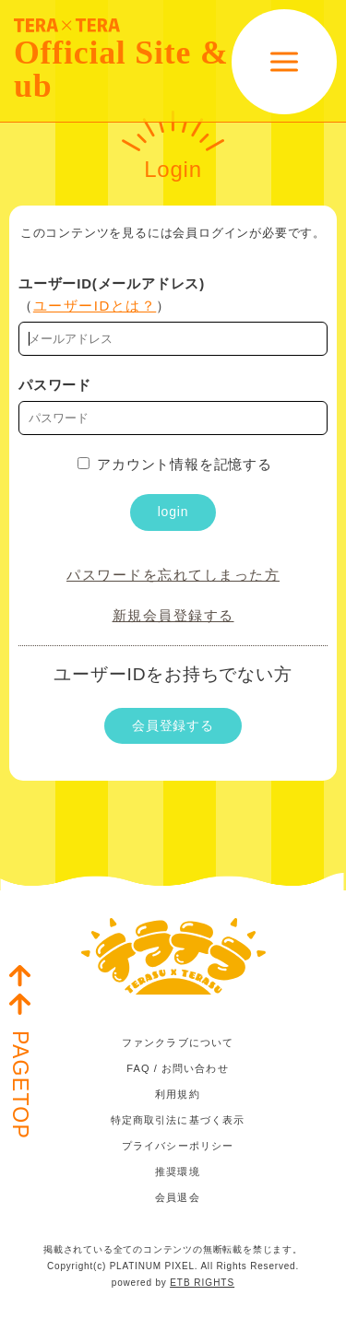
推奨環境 (177, 1171)
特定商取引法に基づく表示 (178, 1119)
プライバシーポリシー (177, 1145)
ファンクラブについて (177, 1042)
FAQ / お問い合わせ (177, 1068)
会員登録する (173, 725)
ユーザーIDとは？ (95, 305)
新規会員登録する (173, 615)
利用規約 (177, 1094)
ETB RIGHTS (202, 1283)
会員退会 (177, 1197)
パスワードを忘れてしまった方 (173, 575)
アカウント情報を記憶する (175, 464)
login (173, 511)
